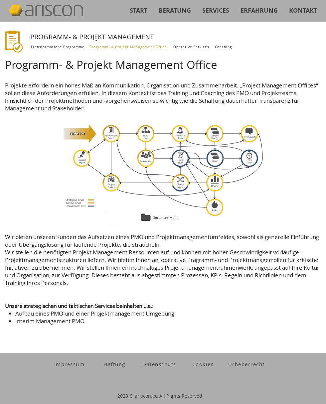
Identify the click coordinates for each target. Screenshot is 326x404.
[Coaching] (224, 47)
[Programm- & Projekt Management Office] (129, 47)
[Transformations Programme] (58, 47)
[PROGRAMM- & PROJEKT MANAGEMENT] (106, 36)
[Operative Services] (192, 47)
